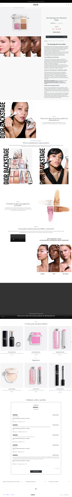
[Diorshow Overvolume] (60, 378)
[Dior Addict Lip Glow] (36, 378)
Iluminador (11, 7)
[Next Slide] (68, 41)
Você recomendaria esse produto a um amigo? (21, 418)
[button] (21, 349)
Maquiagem (4, 7)
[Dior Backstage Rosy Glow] (35, 341)
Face (8, 7)
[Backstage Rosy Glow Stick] (60, 341)
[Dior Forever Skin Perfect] (11, 341)
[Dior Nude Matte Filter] (11, 378)
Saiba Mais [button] (56, 26)
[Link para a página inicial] (1, 7)
